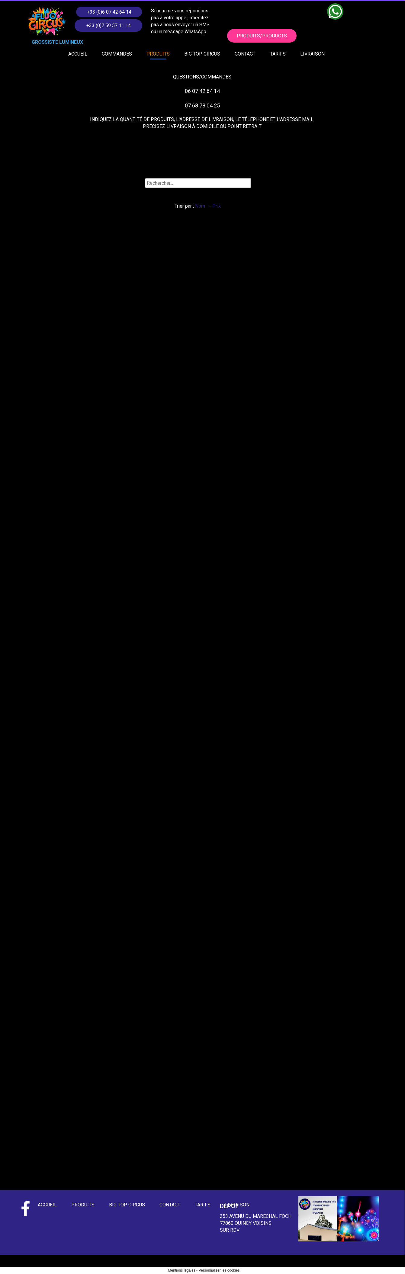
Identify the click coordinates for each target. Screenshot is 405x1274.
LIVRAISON (312, 54)
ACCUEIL (77, 54)
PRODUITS (158, 54)
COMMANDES (117, 54)
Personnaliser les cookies (218, 1270)
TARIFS (278, 54)
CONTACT (245, 54)
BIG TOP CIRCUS (202, 54)
